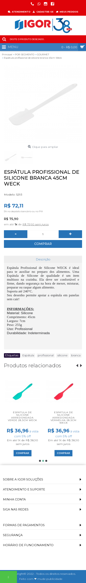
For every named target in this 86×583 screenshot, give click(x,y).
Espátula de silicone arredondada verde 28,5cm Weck (22, 416)
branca (75, 355)
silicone (62, 355)
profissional (46, 355)
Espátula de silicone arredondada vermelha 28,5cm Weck (63, 417)
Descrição (43, 259)
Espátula (28, 355)
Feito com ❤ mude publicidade (40, 579)
